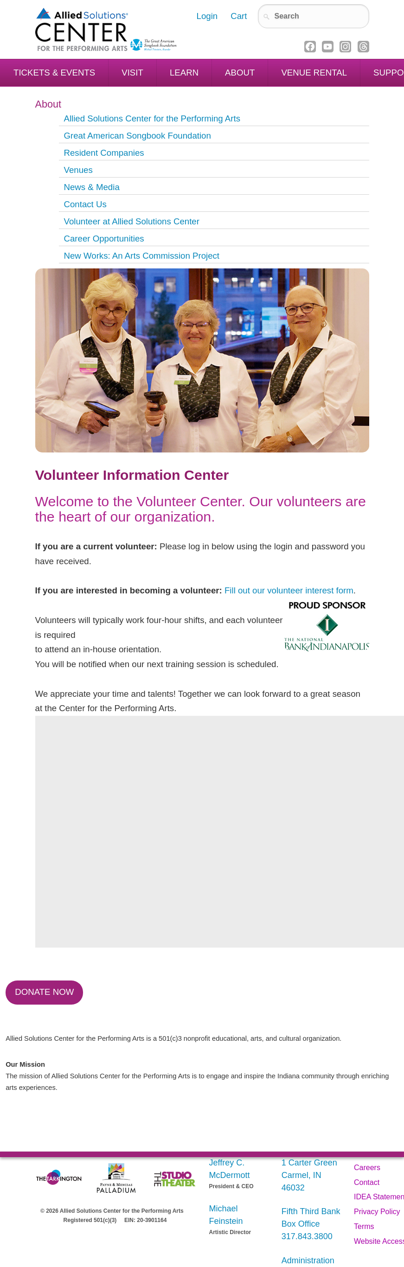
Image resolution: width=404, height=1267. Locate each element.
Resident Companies (104, 153)
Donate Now (44, 992)
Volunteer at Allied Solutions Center (131, 221)
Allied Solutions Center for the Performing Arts (152, 118)
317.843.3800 (307, 1236)
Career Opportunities (104, 238)
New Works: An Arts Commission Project (141, 256)
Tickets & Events (54, 72)
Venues (78, 170)
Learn (184, 72)
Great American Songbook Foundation (137, 135)
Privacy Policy (377, 1212)
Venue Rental (314, 72)
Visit (132, 72)
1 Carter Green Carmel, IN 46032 (309, 1175)
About (240, 72)
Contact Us (85, 204)
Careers (367, 1167)
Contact (366, 1182)
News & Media (91, 187)
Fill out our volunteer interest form (288, 590)
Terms (364, 1226)
